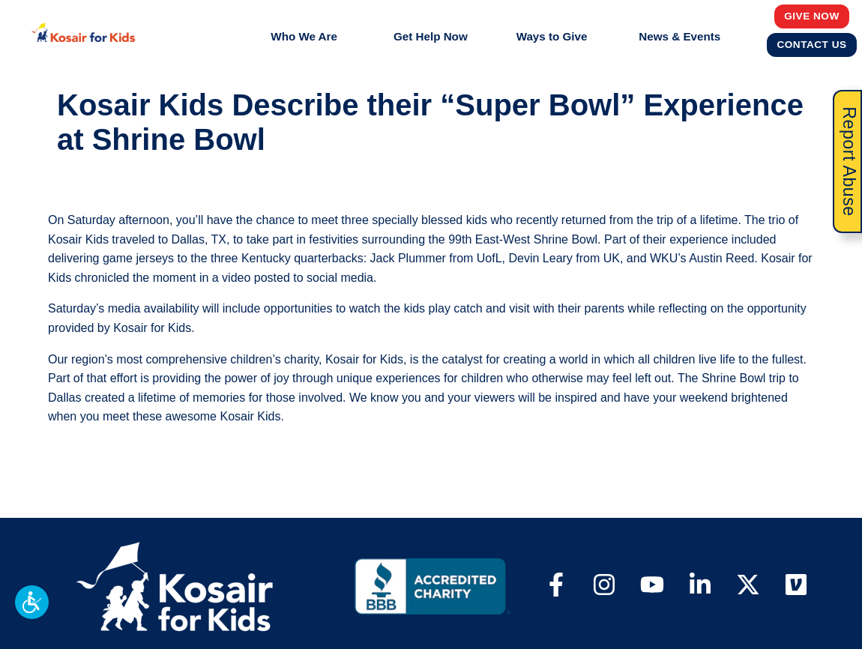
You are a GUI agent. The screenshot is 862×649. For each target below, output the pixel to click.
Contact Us (812, 44)
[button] (32, 602)
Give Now (812, 16)
